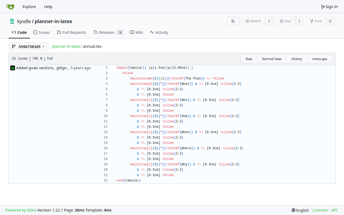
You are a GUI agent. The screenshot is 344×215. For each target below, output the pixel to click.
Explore (29, 6)
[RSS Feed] (233, 21)
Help (48, 6)
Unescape (319, 59)
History (296, 59)
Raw (249, 59)
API (334, 210)
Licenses (320, 210)
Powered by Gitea (20, 210)
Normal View (271, 59)
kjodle (24, 21)
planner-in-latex (53, 21)
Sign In (329, 6)
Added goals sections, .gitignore (44, 67)
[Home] (10, 7)
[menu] (300, 210)
